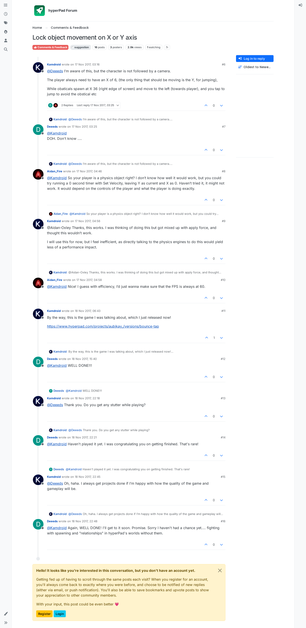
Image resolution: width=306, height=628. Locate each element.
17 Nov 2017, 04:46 (89, 171)
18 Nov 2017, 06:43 (87, 311)
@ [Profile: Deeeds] (55, 71)
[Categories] (6, 5)
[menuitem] (300, 5)
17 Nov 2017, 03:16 (87, 64)
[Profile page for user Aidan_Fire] (38, 174)
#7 (223, 126)
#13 (223, 398)
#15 (223, 476)
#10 (223, 280)
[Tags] (6, 23)
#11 (223, 311)
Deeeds (52, 126)
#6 (223, 64)
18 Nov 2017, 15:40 (84, 359)
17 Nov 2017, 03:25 (84, 126)
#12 (223, 359)
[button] (6, 613)
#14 (223, 437)
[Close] (220, 570)
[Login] (300, 5)
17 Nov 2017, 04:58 (89, 280)
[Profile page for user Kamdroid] (38, 67)
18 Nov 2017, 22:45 (87, 476)
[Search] (6, 49)
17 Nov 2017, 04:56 (87, 221)
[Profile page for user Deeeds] (38, 129)
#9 (223, 221)
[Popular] (6, 31)
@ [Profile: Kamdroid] (57, 133)
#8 (223, 171)
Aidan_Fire (54, 171)
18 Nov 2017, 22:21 (84, 437)
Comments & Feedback (50, 47)
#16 (223, 521)
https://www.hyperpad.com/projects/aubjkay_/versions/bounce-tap (103, 326)
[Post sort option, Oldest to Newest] (255, 67)
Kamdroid (54, 64)
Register (44, 614)
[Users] (6, 40)
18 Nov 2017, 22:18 (87, 398)
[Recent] (6, 14)
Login (60, 614)
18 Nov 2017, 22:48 (84, 521)
